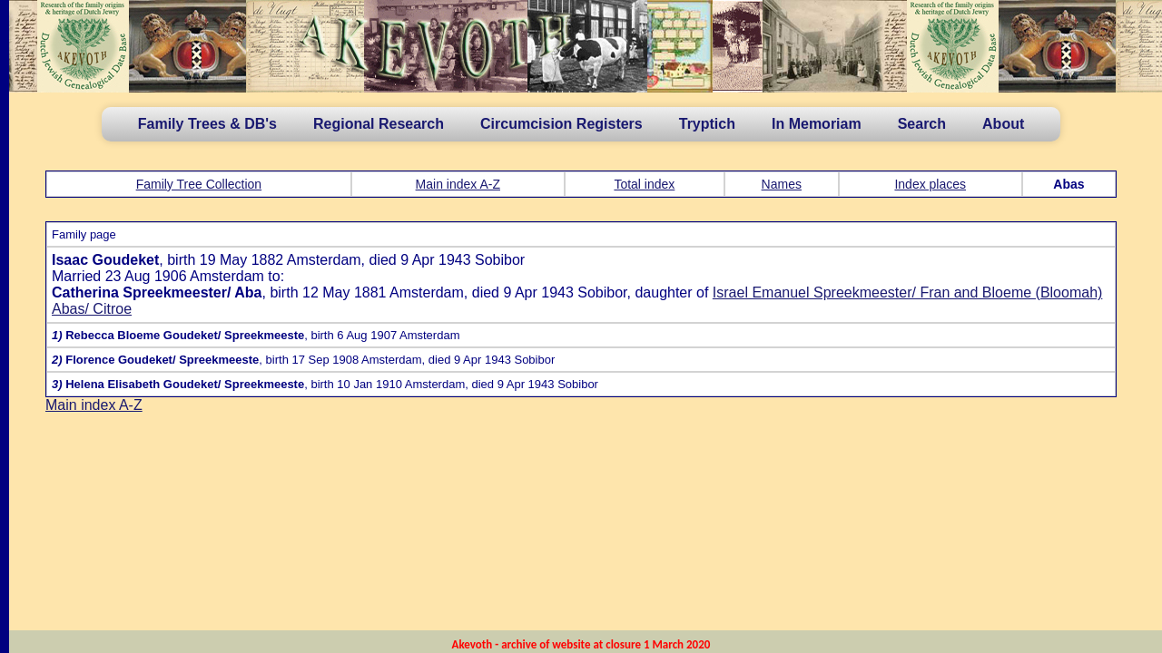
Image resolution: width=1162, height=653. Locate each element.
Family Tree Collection (199, 184)
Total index (644, 184)
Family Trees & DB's (207, 124)
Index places (930, 184)
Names (782, 184)
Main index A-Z (458, 184)
